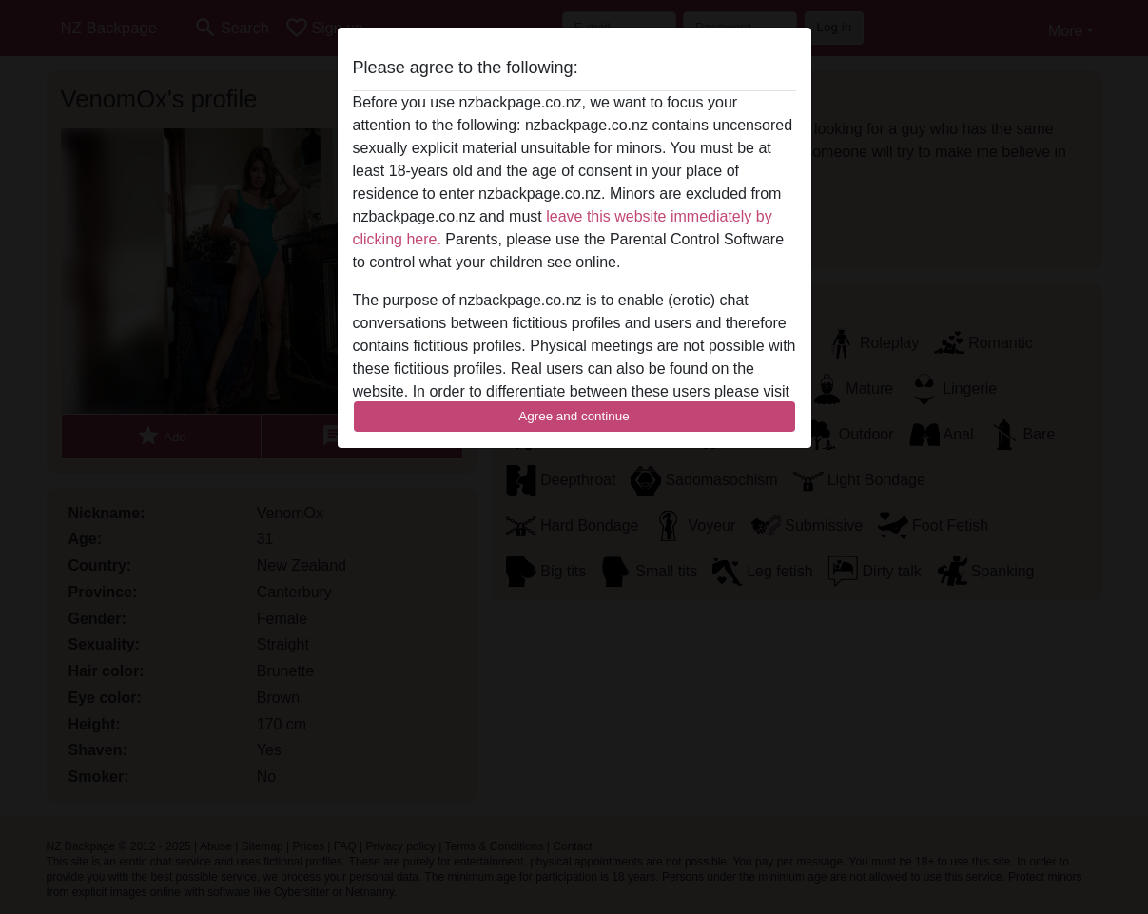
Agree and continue (573, 416)
